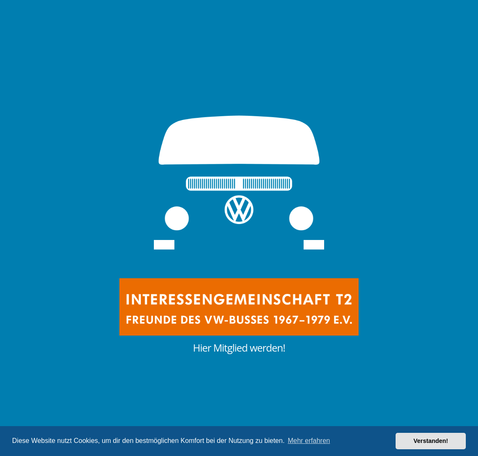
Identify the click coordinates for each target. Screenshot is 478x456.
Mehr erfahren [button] (309, 440)
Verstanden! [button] (431, 440)
